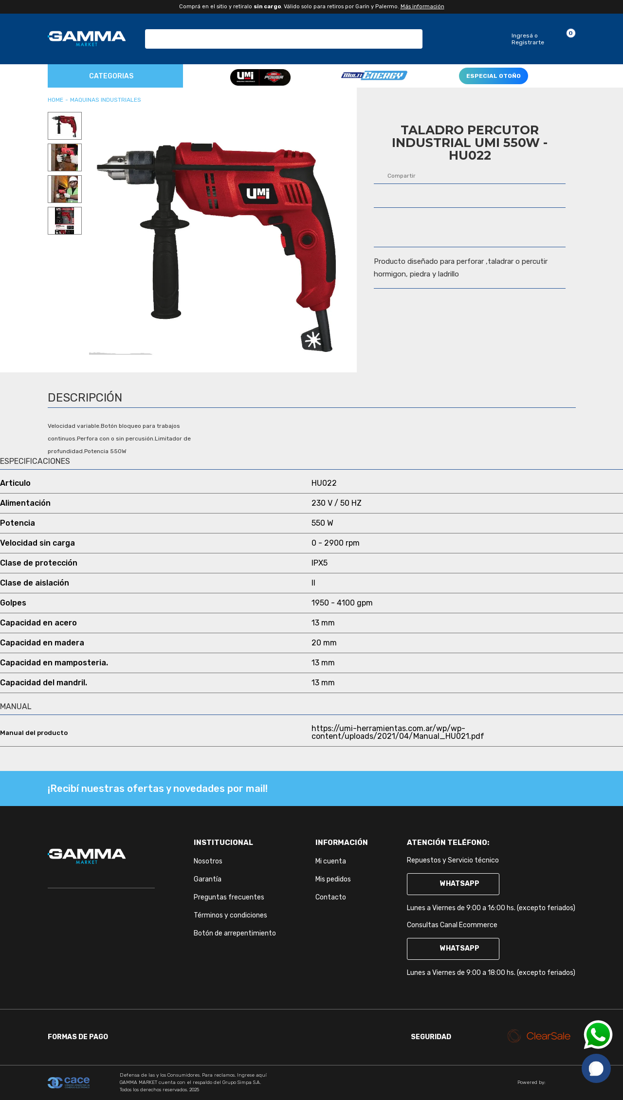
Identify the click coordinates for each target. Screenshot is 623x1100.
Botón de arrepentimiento (235, 933)
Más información (422, 6)
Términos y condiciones (230, 915)
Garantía (207, 879)
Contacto (330, 897)
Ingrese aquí (252, 1075)
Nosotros (208, 861)
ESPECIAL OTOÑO (493, 76)
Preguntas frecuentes (229, 897)
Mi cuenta (330, 861)
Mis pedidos (333, 879)
